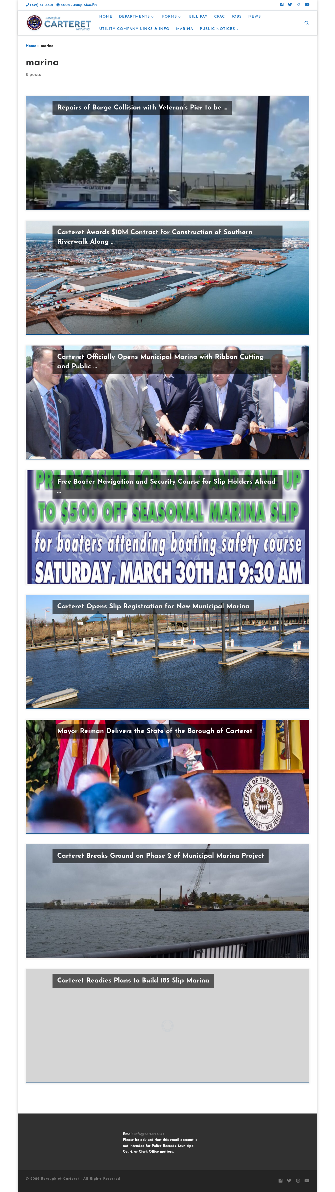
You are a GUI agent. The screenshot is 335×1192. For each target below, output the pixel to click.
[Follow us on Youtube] (307, 5)
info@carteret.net (149, 1134)
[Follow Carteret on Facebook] (281, 5)
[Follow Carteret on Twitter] (290, 5)
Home (31, 46)
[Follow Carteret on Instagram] (298, 5)
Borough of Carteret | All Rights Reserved (80, 1178)
